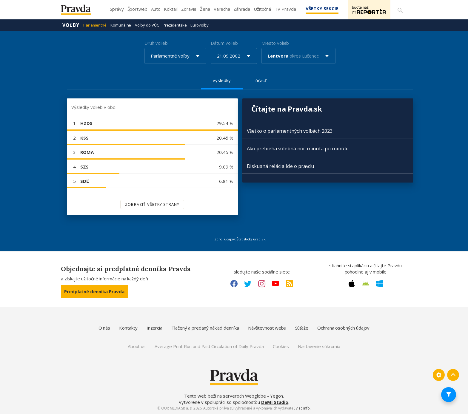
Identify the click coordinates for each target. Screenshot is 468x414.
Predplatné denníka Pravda (94, 291)
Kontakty (128, 328)
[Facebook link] (234, 284)
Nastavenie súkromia (319, 346)
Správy (117, 9)
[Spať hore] (453, 375)
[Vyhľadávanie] (400, 9)
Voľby (70, 25)
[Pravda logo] (80, 11)
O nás (104, 328)
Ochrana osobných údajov (343, 328)
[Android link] (365, 283)
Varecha (222, 9)
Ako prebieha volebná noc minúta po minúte (298, 148)
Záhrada (241, 9)
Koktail (170, 9)
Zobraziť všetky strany (152, 204)
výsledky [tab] (221, 80)
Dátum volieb (224, 43)
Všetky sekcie (320, 8)
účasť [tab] (260, 81)
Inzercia (154, 328)
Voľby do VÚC (147, 25)
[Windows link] (379, 284)
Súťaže (302, 328)
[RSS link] (289, 284)
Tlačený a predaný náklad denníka (205, 328)
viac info (303, 408)
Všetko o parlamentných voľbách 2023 (289, 130)
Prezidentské (175, 25)
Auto (156, 9)
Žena (205, 9)
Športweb (137, 9)
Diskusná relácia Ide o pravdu (281, 166)
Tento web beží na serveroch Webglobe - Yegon (233, 396)
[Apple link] (351, 284)
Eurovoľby (199, 25)
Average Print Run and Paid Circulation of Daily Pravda (209, 346)
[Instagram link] (261, 284)
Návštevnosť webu (267, 328)
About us (137, 346)
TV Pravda (285, 9)
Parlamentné (95, 25)
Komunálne (120, 25)
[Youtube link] (275, 284)
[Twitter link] (247, 284)
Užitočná (262, 9)
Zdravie (188, 9)
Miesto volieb (275, 43)
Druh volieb (155, 43)
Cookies (281, 346)
